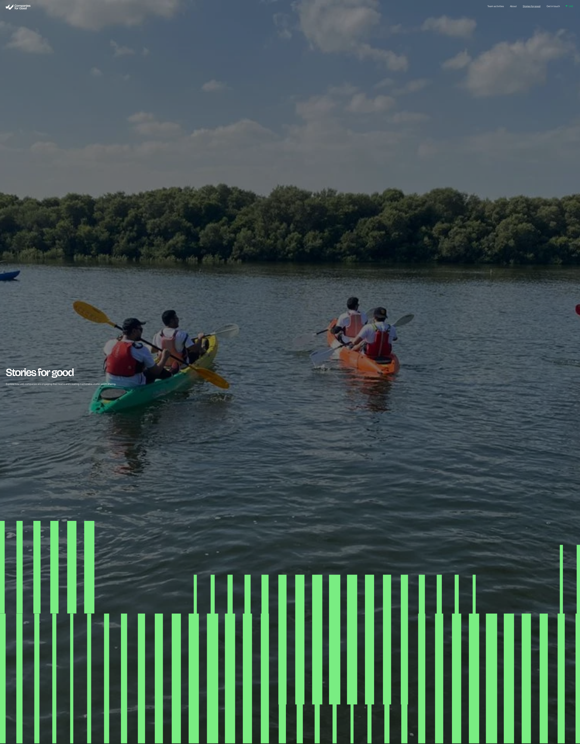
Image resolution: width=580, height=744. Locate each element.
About (513, 6)
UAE (571, 6)
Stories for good (531, 6)
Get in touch (553, 6)
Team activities (495, 6)
